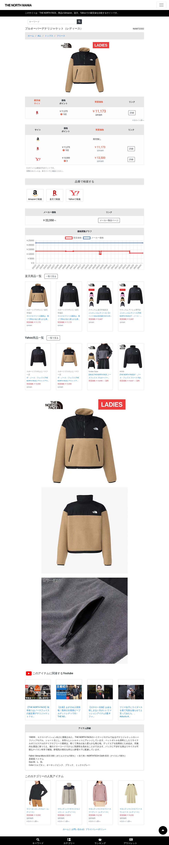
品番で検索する (84, 181)
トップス (49, 36)
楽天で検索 (55, 199)
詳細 (132, 113)
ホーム (31, 36)
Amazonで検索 (35, 199)
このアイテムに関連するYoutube (53, 673)
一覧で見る (51, 276)
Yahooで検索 (75, 199)
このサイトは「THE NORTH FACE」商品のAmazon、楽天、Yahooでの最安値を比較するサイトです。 (72, 13)
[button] (34, 66)
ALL (39, 36)
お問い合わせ (77, 829)
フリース (61, 36)
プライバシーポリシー (96, 829)
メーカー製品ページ (109, 220)
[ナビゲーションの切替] (161, 5)
